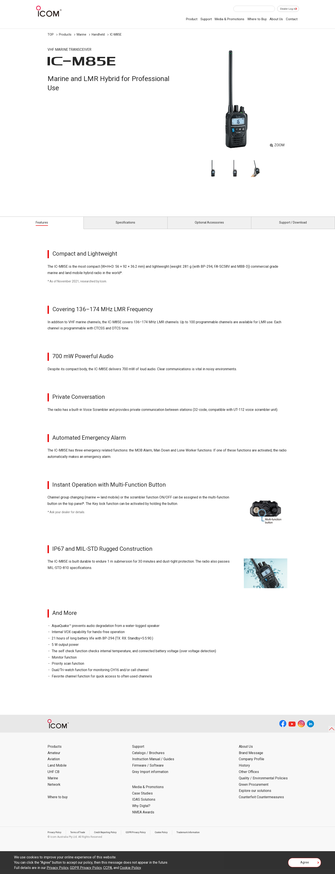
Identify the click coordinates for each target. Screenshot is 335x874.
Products (65, 34)
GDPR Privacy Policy (149, 837)
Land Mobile (57, 770)
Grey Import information (150, 777)
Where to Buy (257, 19)
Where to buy (58, 802)
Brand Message (251, 758)
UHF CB (53, 777)
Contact (292, 19)
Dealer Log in (286, 9)
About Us (276, 19)
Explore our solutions (255, 796)
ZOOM (279, 145)
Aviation (54, 764)
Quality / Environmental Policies (263, 783)
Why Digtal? (141, 811)
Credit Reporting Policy (114, 837)
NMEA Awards (143, 817)
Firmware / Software (148, 770)
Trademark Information (209, 837)
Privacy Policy (56, 837)
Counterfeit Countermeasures (261, 802)
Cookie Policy (178, 837)
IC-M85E (116, 34)
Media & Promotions (229, 19)
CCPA (107, 868)
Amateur (54, 758)
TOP (51, 34)
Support (206, 19)
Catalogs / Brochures (148, 758)
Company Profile (251, 764)
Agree (304, 864)
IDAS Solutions (143, 804)
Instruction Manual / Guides (153, 764)
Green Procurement (253, 789)
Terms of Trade (82, 837)
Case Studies (142, 798)
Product (191, 19)
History (244, 770)
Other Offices (249, 777)
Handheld (98, 34)
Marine (81, 34)
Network (54, 789)
